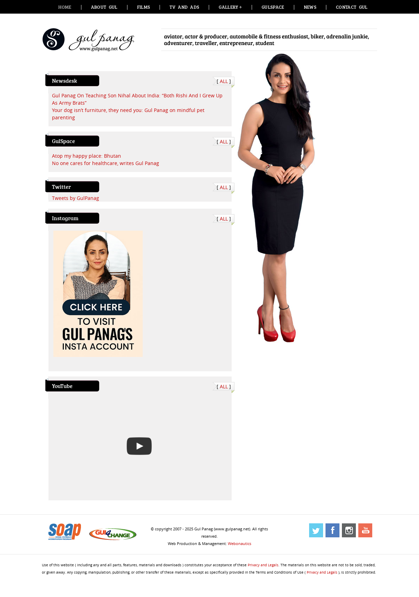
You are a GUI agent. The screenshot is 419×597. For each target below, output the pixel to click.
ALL (224, 81)
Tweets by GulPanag (75, 198)
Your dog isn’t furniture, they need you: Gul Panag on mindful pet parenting (128, 114)
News (310, 7)
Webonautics (239, 543)
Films (143, 7)
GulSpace (273, 7)
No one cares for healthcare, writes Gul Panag (105, 163)
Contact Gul (352, 7)
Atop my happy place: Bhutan (86, 155)
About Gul (104, 7)
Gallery (228, 7)
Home (64, 7)
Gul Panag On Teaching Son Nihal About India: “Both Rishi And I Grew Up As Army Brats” (137, 99)
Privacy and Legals (263, 565)
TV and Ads (184, 7)
